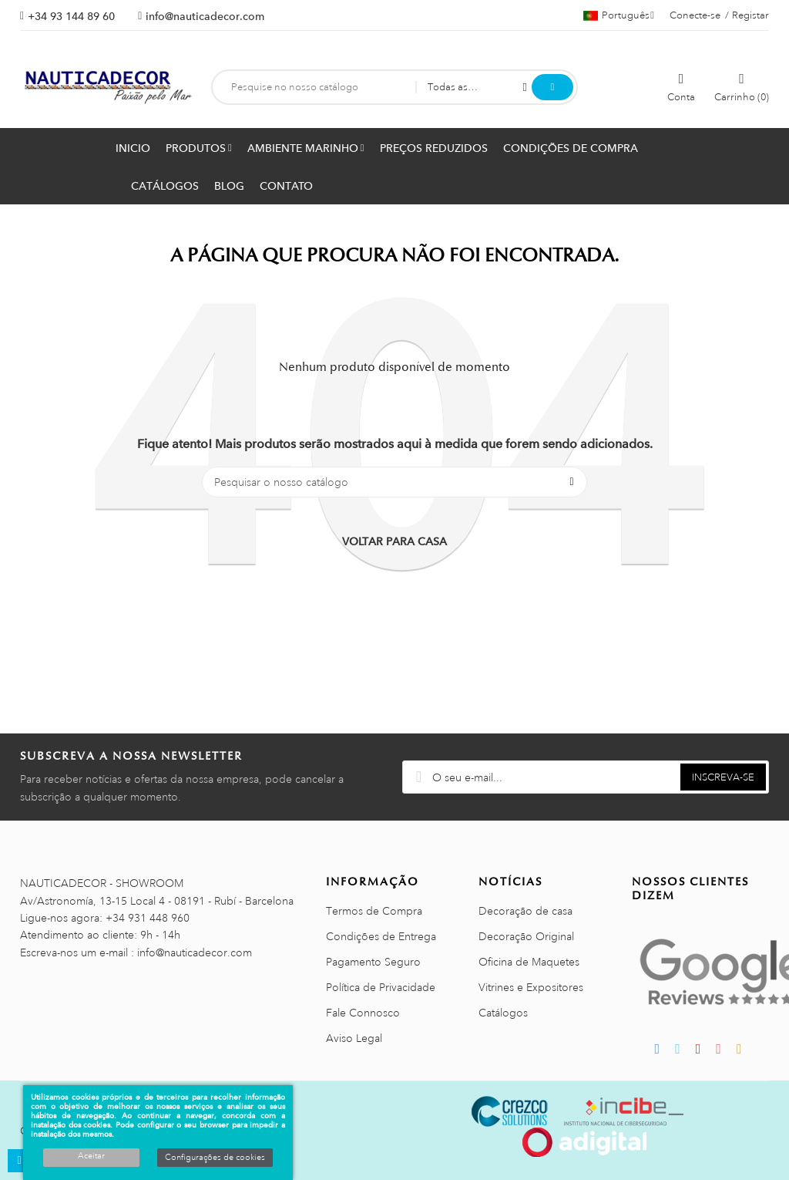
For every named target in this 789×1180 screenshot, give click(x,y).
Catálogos (503, 1013)
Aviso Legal (354, 1038)
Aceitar (91, 1156)
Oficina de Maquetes (528, 962)
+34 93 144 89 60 (71, 16)
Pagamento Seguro (373, 962)
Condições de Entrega (381, 936)
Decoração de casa (525, 911)
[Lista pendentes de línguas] (618, 15)
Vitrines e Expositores (530, 987)
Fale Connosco (363, 1013)
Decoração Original (526, 936)
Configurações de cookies (215, 1157)
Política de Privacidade (380, 987)
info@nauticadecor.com (205, 16)
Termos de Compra (374, 911)
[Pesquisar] (394, 482)
